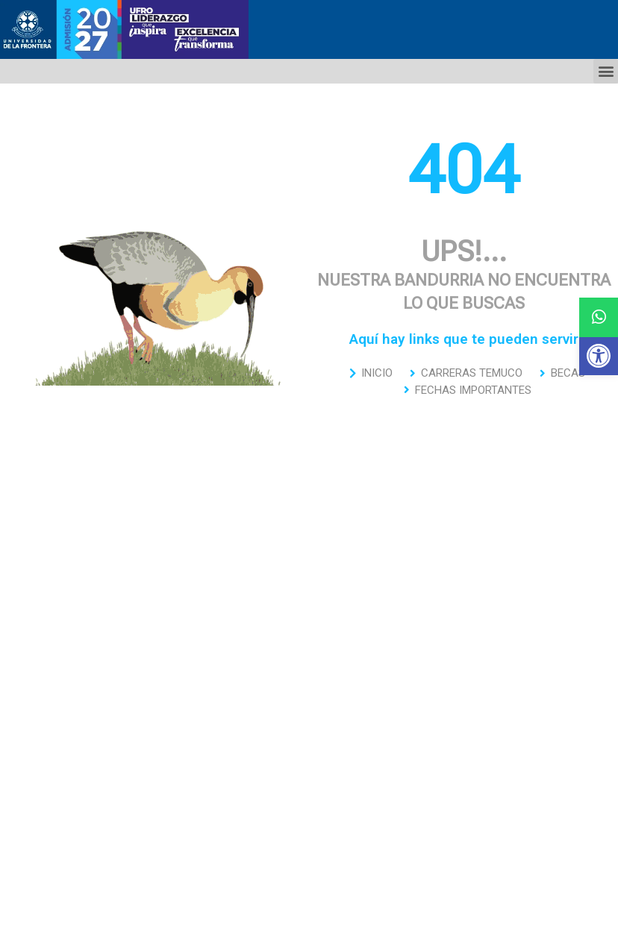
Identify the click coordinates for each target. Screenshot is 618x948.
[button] (598, 355)
